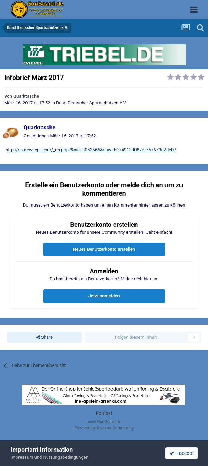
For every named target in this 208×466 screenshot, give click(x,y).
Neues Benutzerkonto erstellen (104, 249)
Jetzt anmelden (104, 295)
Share (44, 337)
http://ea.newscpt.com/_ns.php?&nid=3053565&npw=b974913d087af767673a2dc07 (91, 149)
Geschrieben (60, 135)
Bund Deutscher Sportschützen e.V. (91, 102)
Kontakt (103, 413)
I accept (181, 453)
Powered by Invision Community (104, 428)
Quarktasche (26, 96)
